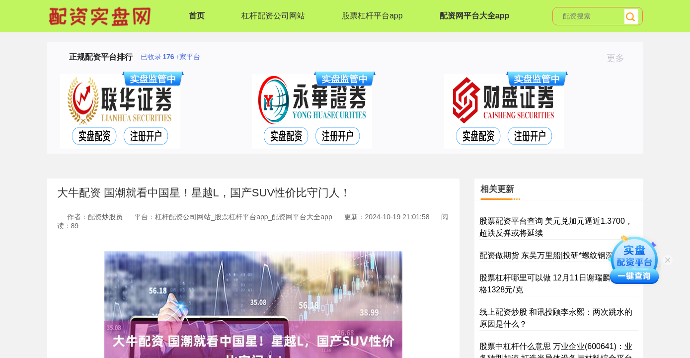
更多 (620, 58)
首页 (197, 15)
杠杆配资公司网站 (273, 15)
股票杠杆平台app (372, 15)
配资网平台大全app (474, 15)
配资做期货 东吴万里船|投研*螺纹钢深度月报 (558, 255)
